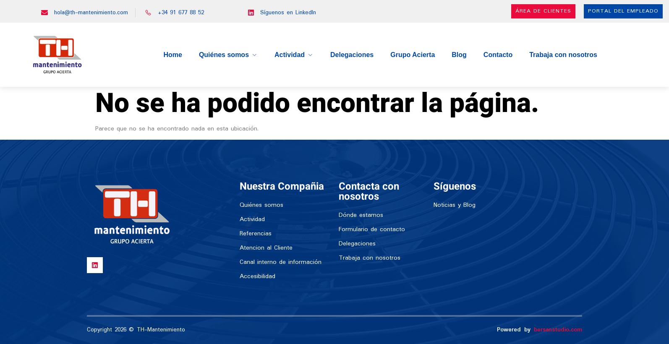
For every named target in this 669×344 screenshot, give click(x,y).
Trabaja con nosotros (563, 54)
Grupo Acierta (412, 54)
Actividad (294, 54)
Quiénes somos (228, 54)
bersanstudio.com (558, 329)
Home (172, 54)
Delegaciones (352, 54)
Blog (459, 54)
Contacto (497, 54)
